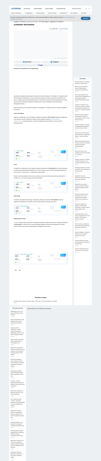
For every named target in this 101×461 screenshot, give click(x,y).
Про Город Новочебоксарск (14, 409)
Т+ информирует (29, 13)
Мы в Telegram (74, 13)
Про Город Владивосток (24, 413)
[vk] (16, 270)
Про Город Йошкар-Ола (35, 409)
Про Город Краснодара (35, 413)
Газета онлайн (49, 8)
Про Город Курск (23, 411)
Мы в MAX (83, 13)
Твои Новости (22, 409)
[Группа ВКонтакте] (27, 62)
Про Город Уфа (45, 411)
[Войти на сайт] (89, 8)
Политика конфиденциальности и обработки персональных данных (21, 442)
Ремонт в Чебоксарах (16, 13)
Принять (85, 18)
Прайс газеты (11, 421)
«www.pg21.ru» (18, 424)
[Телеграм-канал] (54, 62)
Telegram (10, 418)
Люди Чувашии (38, 8)
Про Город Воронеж (46, 409)
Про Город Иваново (57, 409)
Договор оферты (29, 420)
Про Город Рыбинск (34, 411)
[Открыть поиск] (86, 8)
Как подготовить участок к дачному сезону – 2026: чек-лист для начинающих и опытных (41, 302)
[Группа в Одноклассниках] (68, 411)
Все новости (27, 8)
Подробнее (43, 440)
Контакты (43, 418)
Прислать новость (76, 8)
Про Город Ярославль (13, 411)
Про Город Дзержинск (13, 413)
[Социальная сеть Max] (41, 65)
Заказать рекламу (52, 13)
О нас (27, 418)
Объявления (11, 420)
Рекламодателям (60, 8)
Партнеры (44, 421)
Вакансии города (40, 13)
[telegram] (20, 270)
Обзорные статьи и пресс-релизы (48, 420)
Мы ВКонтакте (63, 13)
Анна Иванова (64, 28)
